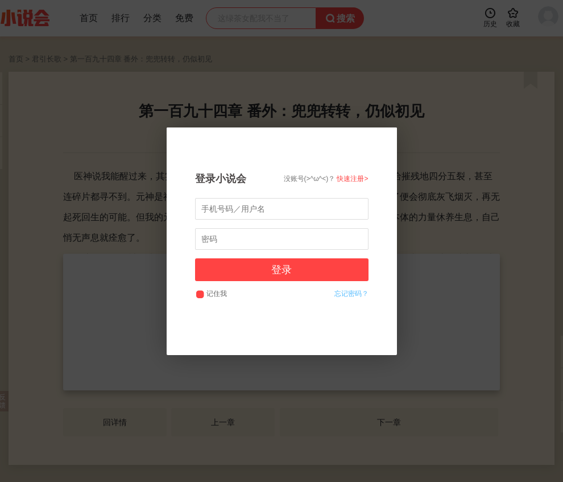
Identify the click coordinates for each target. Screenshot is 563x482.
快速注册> (352, 179)
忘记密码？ (351, 294)
